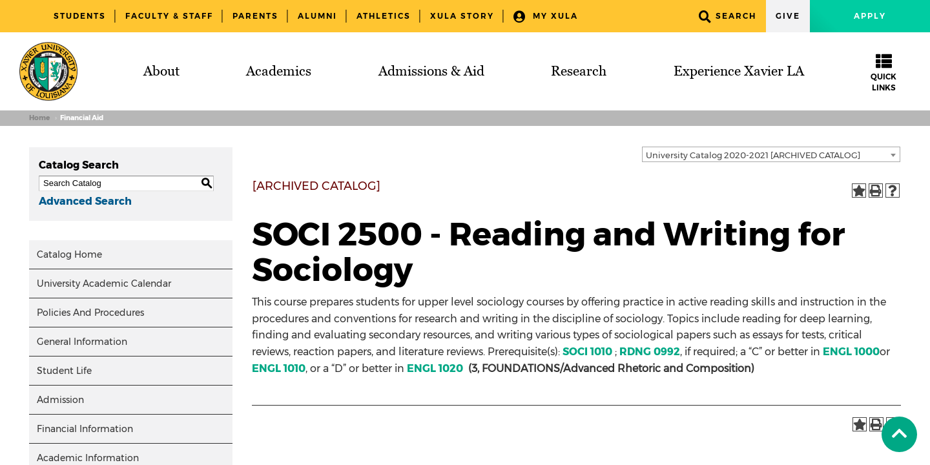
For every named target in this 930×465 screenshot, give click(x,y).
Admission (60, 400)
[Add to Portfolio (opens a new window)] (859, 190)
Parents (255, 16)
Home (39, 118)
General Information (82, 341)
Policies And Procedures (90, 312)
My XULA (545, 16)
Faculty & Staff (169, 16)
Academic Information (88, 458)
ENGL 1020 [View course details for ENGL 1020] (435, 368)
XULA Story (462, 16)
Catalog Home (69, 254)
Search (727, 16)
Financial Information (85, 429)
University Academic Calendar (104, 283)
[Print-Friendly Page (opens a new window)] (876, 190)
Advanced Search (85, 201)
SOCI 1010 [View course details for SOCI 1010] (587, 352)
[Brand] (48, 71)
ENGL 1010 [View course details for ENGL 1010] (278, 368)
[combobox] (771, 154)
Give (788, 16)
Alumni (317, 16)
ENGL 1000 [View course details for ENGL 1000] (851, 352)
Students (80, 16)
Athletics (383, 16)
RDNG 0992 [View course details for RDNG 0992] (649, 352)
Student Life (64, 371)
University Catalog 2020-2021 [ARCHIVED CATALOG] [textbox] (753, 155)
